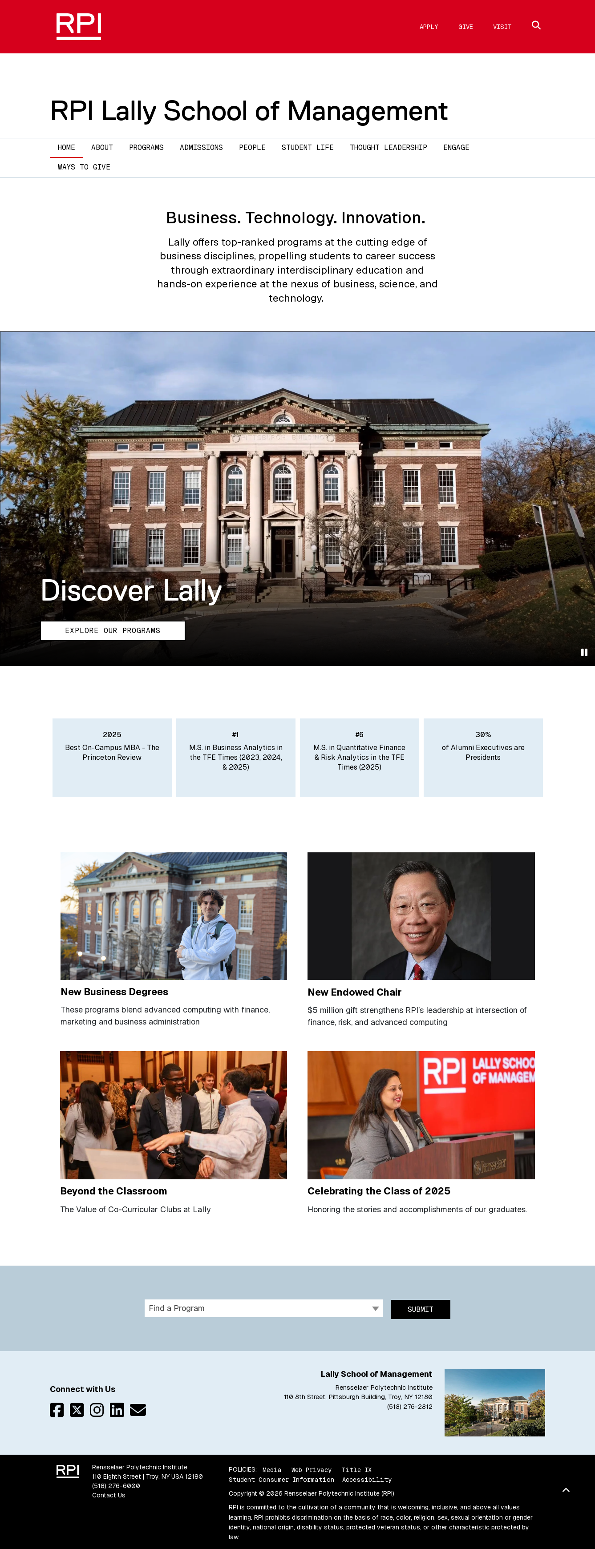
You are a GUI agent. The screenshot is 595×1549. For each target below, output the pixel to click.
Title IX (356, 1467)
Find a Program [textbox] (177, 1307)
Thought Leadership (388, 147)
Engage (456, 147)
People (252, 147)
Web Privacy (311, 1467)
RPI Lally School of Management (249, 110)
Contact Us (108, 1492)
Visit (502, 27)
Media (272, 1467)
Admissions (201, 147)
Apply (429, 27)
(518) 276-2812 (410, 1404)
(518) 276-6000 (116, 1483)
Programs (146, 147)
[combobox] (264, 1307)
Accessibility (367, 1476)
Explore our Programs (113, 630)
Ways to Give (84, 167)
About (102, 147)
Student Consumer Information (281, 1476)
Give (465, 27)
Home (66, 147)
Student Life (308, 147)
